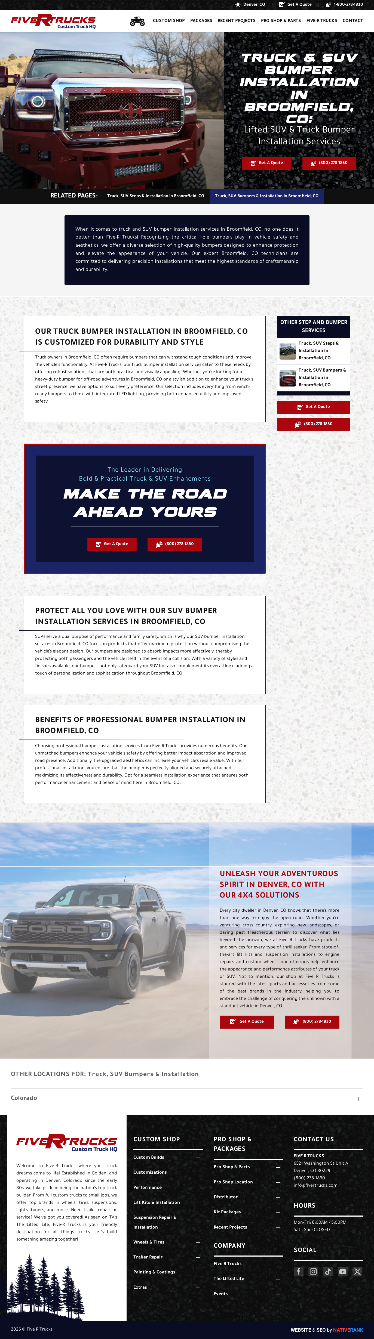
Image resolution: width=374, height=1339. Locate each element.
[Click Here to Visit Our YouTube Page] (343, 1271)
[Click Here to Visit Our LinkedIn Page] (328, 1271)
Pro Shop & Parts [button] (281, 21)
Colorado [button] (24, 1099)
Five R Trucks (309, 1156)
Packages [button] (201, 21)
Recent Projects (237, 21)
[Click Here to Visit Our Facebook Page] (299, 1271)
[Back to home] (53, 21)
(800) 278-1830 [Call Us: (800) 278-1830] (309, 1178)
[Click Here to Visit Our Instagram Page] (313, 1271)
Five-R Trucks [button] (321, 21)
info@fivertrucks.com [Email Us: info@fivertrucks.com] (316, 1185)
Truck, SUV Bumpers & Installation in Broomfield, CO (266, 196)
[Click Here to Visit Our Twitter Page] (357, 1271)
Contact (353, 21)
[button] (250, 5)
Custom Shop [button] (169, 21)
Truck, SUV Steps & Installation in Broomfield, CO (155, 196)
